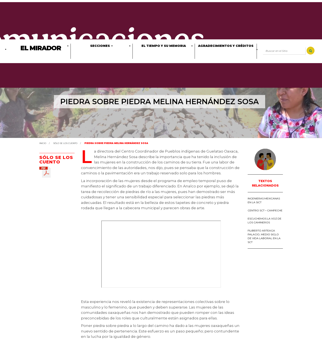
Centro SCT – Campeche (265, 210)
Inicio (42, 143)
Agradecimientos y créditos (225, 46)
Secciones (101, 46)
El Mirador (40, 48)
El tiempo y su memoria (163, 46)
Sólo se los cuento (65, 143)
